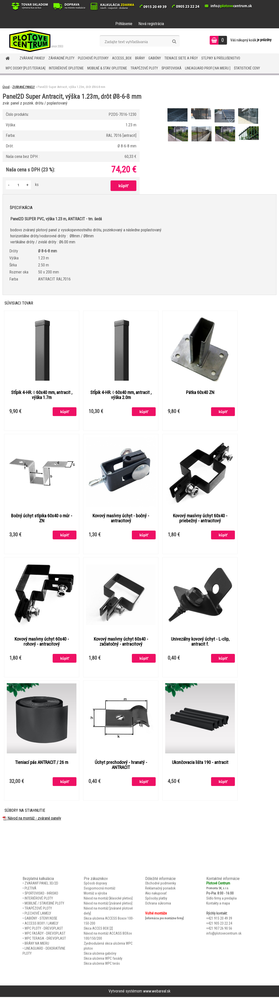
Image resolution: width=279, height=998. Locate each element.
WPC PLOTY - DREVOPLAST (44, 929)
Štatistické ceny (247, 68)
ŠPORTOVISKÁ (171, 68)
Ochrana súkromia (158, 904)
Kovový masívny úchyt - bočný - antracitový (120, 519)
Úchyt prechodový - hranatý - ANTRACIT (121, 766)
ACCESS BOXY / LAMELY (41, 924)
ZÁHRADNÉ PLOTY (61, 58)
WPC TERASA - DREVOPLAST (45, 939)
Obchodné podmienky (160, 884)
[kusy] (18, 184)
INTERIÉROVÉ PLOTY (39, 899)
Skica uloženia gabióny (100, 954)
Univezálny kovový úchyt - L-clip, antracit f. (200, 642)
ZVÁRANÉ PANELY (32, 58)
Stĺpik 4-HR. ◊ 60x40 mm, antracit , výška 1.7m (41, 395)
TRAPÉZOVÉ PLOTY (144, 68)
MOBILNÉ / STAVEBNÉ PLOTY (44, 904)
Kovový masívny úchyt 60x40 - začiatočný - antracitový (121, 642)
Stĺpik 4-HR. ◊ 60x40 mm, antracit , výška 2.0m (121, 395)
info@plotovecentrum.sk (223, 934)
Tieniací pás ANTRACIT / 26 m (41, 763)
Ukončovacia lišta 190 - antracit (200, 763)
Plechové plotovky (93, 58)
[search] (174, 41)
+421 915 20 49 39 (219, 919)
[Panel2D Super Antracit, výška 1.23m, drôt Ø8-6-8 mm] (178, 109)
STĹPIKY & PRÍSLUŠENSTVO (220, 58)
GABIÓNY (154, 58)
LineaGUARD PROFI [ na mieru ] (207, 68)
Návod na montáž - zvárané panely (32, 819)
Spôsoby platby (156, 899)
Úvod (6, 87)
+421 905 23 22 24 (219, 924)
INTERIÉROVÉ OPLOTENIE (66, 68)
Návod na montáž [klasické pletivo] (108, 899)
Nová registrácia (151, 23)
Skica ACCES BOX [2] (98, 929)
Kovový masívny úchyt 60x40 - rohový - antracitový (42, 642)
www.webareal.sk (156, 992)
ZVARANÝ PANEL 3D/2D (41, 884)
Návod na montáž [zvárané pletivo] (108, 904)
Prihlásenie (123, 23)
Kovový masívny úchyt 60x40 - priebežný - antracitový (200, 519)
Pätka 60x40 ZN (200, 392)
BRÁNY (140, 58)
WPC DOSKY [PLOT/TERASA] (25, 68)
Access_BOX (122, 58)
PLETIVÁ (30, 889)
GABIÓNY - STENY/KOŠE (41, 919)
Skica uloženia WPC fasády (103, 959)
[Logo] (34, 40)
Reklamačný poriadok (160, 889)
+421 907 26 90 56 (219, 929)
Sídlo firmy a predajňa (221, 899)
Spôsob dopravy (95, 884)
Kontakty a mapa (218, 904)
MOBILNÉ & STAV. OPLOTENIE (107, 68)
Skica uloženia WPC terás (102, 964)
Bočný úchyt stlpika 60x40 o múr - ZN (41, 519)
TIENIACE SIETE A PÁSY (181, 58)
